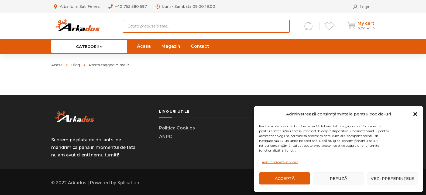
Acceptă (285, 178)
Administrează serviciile (280, 162)
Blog (75, 65)
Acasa (57, 65)
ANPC (165, 136)
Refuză (338, 178)
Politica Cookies (177, 128)
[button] (415, 114)
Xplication (128, 183)
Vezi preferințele (392, 178)
